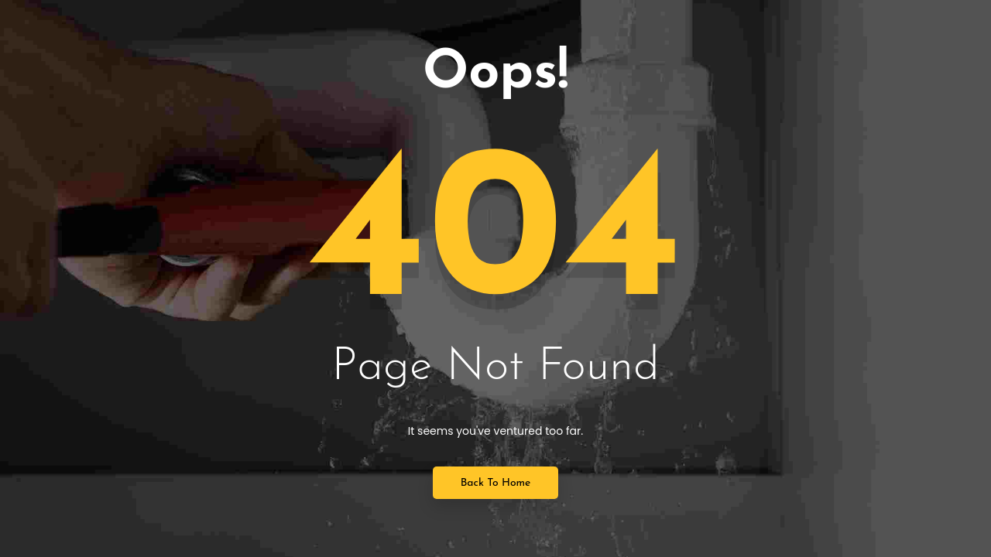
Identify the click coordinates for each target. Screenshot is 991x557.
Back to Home (496, 483)
